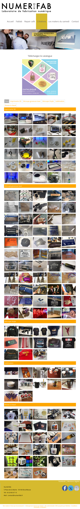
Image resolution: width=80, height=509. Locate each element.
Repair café (29, 21)
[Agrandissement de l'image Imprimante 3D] (40, 123)
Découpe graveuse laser (32, 101)
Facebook (62, 481)
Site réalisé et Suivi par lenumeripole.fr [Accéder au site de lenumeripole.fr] (13, 506)
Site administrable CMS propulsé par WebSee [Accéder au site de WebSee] (57, 506)
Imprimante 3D (15, 101)
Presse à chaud (10, 105)
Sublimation (59, 101)
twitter (71, 488)
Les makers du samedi (58, 21)
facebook (65, 488)
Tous (6, 101)
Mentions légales (73, 481)
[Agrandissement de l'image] (11, 123)
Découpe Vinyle (48, 101)
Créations (41, 21)
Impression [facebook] (76, 488)
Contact (75, 21)
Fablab (19, 21)
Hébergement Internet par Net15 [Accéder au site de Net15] (34, 506)
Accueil (10, 21)
